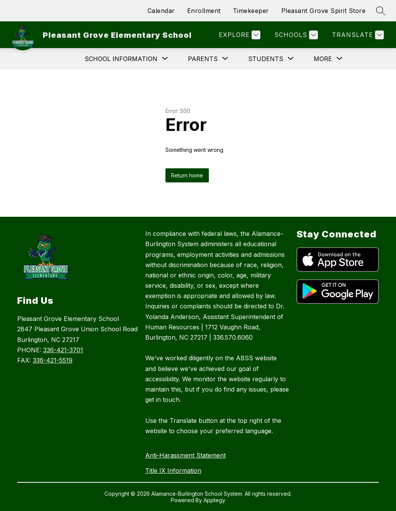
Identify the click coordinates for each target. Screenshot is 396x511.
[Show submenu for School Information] (121, 58)
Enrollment (204, 11)
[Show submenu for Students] (265, 58)
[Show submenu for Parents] (203, 58)
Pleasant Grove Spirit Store (323, 11)
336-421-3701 (63, 350)
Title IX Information (173, 470)
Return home (187, 175)
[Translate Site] (357, 35)
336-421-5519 (52, 360)
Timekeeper (251, 11)
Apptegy (214, 500)
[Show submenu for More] (323, 58)
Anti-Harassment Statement (185, 455)
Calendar (161, 11)
